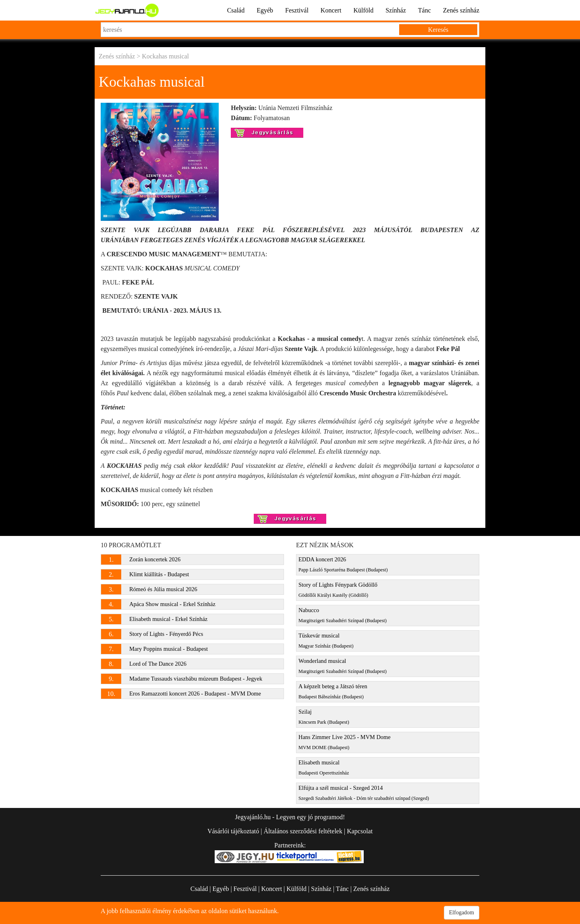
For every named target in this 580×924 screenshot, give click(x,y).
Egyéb (265, 10)
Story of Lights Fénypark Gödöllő (337, 589)
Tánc (424, 10)
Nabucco (342, 615)
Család (236, 10)
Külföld (363, 10)
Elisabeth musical (323, 767)
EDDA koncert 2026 (343, 564)
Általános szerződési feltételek (302, 831)
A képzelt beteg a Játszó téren (332, 691)
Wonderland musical (342, 666)
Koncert (331, 10)
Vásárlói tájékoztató (233, 831)
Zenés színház (461, 10)
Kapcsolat (360, 831)
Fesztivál (297, 10)
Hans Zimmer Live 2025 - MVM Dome (344, 742)
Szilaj (323, 716)
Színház (395, 10)
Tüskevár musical (326, 640)
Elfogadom (461, 912)
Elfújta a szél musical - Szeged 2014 (363, 793)
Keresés (438, 29)
